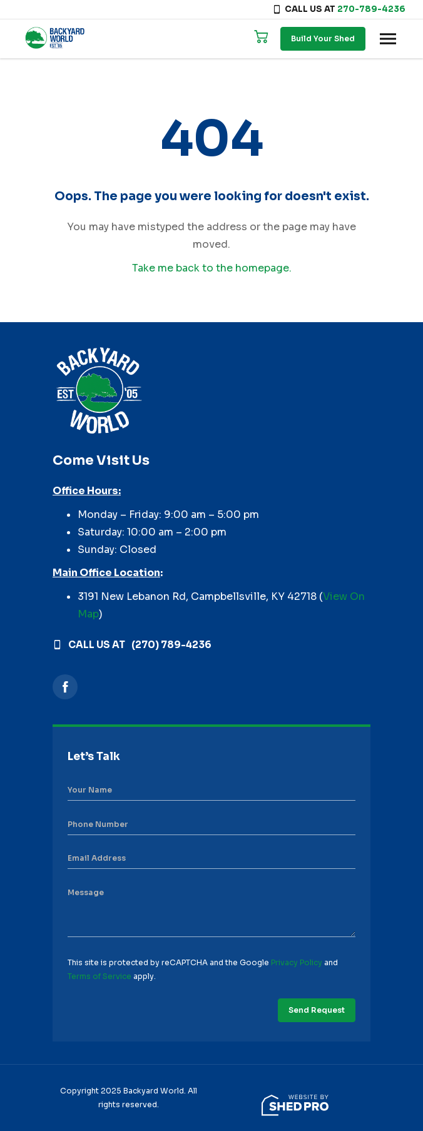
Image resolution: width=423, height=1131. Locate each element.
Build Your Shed (323, 38)
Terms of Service (99, 976)
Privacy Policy (296, 962)
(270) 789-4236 (171, 645)
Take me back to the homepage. (212, 268)
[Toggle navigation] (388, 39)
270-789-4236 (371, 9)
